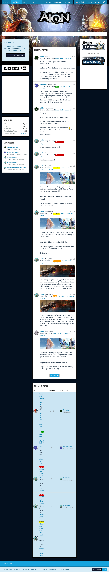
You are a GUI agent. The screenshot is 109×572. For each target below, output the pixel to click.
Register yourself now (12, 48)
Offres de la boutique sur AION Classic (16, 168)
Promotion (40, 522)
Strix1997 (23, 133)
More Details (97, 569)
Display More (54, 375)
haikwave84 (10, 154)
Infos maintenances (41, 488)
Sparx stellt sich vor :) (12, 147)
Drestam (9, 159)
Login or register (94, 2)
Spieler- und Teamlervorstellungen (40, 421)
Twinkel (9, 149)
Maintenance (40, 467)
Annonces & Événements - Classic (41, 551)
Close (104, 569)
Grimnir (42, 332)
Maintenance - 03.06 (12, 157)
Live (42, 432)
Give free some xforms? (13, 152)
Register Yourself (15, 55)
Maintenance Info (41, 516)
